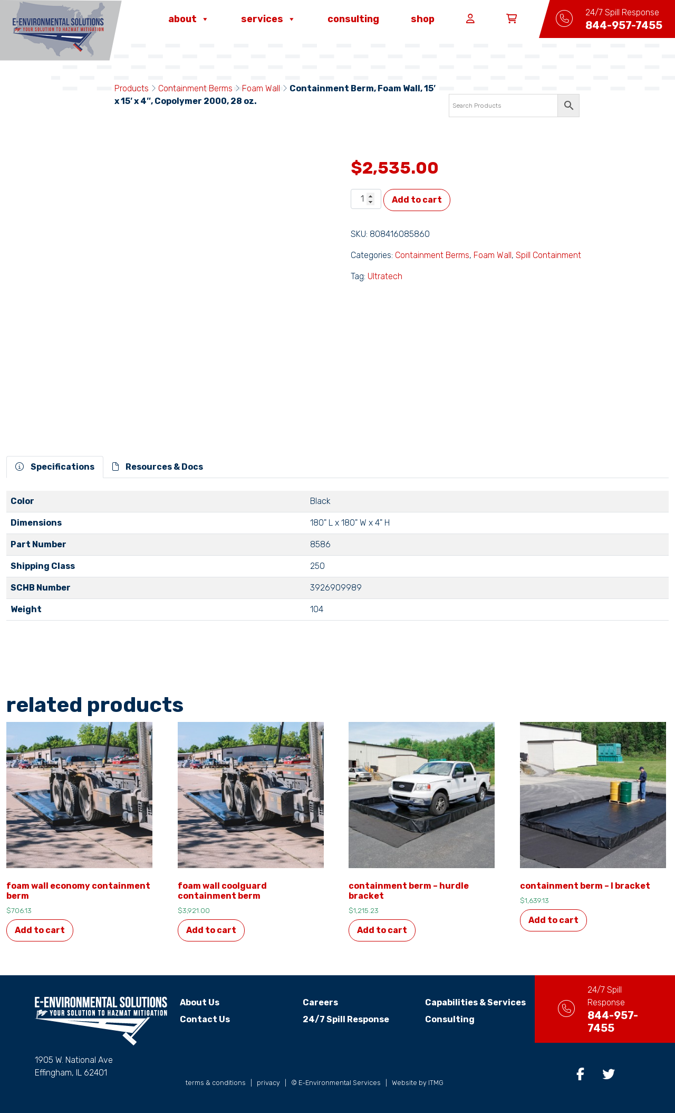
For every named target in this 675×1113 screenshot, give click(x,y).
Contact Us (205, 1019)
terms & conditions (216, 1083)
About (188, 19)
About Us (199, 1002)
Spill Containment (548, 255)
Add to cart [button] (40, 930)
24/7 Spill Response (339, 1019)
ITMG (435, 1083)
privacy (268, 1083)
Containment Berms (195, 88)
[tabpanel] (337, 560)
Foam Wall (261, 88)
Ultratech (385, 276)
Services (268, 19)
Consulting (353, 19)
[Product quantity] (366, 199)
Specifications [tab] (54, 467)
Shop (423, 19)
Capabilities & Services (463, 1002)
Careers (314, 1002)
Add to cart (417, 200)
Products (131, 88)
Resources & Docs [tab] (157, 467)
